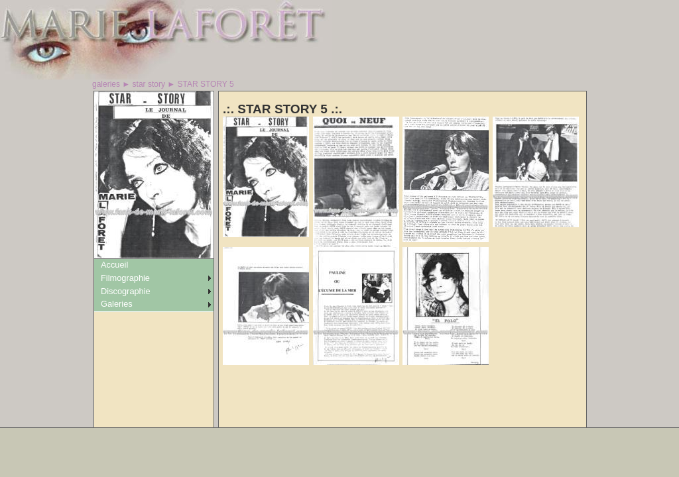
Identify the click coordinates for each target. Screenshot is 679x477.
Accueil (114, 265)
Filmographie (125, 278)
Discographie (126, 291)
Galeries (117, 304)
